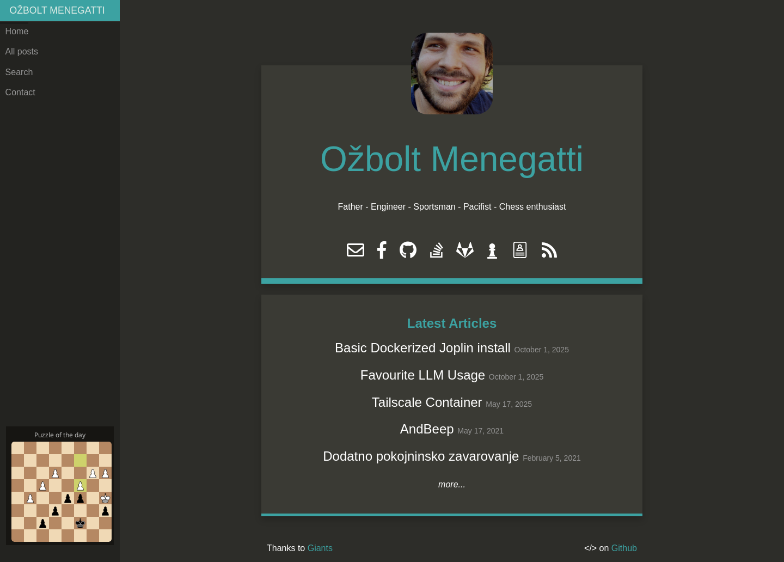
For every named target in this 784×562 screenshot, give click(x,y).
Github (624, 548)
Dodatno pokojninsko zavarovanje (421, 456)
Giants (320, 548)
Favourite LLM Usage (422, 375)
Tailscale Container (427, 402)
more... (451, 484)
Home (17, 31)
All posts (21, 51)
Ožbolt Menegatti (57, 10)
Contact (20, 92)
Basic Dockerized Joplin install (423, 347)
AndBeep (427, 429)
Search (19, 72)
